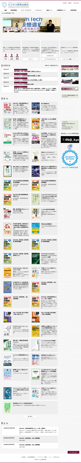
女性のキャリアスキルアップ (48, 152)
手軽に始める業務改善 (46, 224)
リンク (50, 457)
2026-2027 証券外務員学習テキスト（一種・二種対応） (32, 428)
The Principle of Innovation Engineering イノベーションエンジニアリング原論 (49, 255)
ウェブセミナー (38, 10)
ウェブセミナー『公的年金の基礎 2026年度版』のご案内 (27, 75)
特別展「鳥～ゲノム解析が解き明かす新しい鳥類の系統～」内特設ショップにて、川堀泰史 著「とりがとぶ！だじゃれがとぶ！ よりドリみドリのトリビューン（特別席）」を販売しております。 (35, 90)
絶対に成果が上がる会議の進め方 (20, 166)
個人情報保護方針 (31, 457)
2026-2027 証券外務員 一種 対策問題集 (29, 438)
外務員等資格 (73, 10)
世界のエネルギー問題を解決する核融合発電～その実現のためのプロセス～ (49, 168)
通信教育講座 (14, 10)
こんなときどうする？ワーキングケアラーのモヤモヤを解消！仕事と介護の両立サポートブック (49, 196)
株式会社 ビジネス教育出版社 (70, 133)
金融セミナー (49, 10)
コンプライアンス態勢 (42, 457)
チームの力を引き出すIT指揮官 (48, 340)
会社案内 (65, 3)
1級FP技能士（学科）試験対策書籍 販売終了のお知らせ (27, 71)
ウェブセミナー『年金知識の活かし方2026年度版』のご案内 (28, 80)
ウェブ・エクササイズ (26, 10)
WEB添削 (31, 43)
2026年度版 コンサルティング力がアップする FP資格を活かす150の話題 (48, 135)
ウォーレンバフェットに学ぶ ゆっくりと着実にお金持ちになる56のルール (21, 390)
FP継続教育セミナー (61, 10)
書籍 (6, 10)
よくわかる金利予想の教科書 (48, 209)
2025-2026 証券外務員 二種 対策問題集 (29, 444)
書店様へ (70, 3)
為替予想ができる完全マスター (48, 355)
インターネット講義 (69, 43)
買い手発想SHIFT (45, 103)
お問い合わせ (76, 3)
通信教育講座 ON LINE (11, 43)
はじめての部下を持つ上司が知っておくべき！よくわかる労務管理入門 (20, 135)
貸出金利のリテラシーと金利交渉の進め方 (23, 403)
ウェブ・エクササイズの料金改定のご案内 (24, 84)
